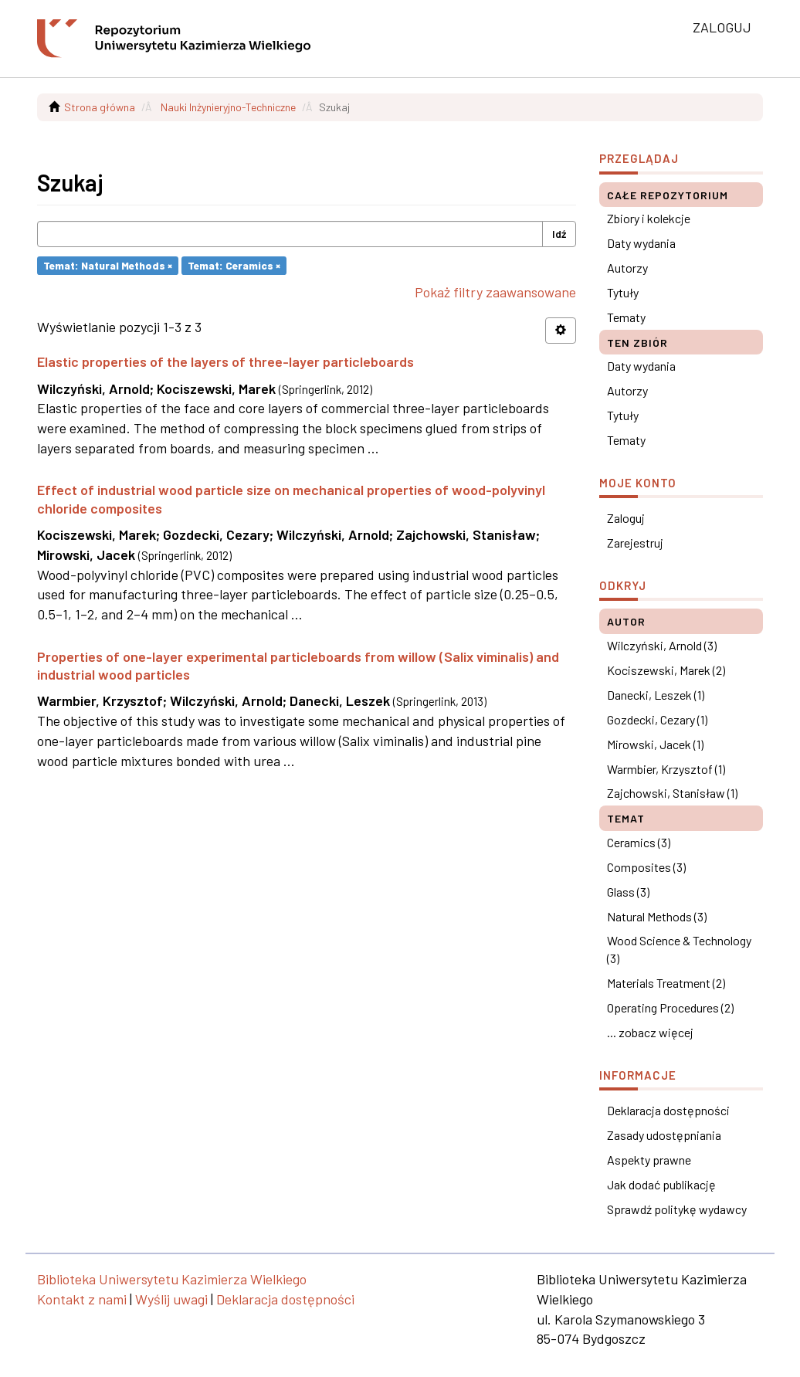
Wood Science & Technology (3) (679, 949)
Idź (559, 233)
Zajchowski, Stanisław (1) (672, 792)
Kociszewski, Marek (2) (666, 670)
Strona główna (99, 107)
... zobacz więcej (650, 1032)
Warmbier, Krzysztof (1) (666, 768)
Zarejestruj (635, 542)
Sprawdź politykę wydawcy (677, 1209)
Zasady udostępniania (664, 1135)
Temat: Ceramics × (234, 265)
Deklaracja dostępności (668, 1110)
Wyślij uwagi (171, 1299)
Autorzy (627, 267)
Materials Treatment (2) (666, 982)
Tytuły (623, 292)
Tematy (626, 317)
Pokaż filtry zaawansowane (495, 291)
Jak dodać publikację (661, 1184)
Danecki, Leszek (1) (655, 694)
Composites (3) (646, 867)
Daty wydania (641, 243)
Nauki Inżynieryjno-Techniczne (228, 107)
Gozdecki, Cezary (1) (657, 719)
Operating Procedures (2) (670, 1007)
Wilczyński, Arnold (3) (662, 645)
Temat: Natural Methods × (107, 265)
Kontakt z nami (82, 1299)
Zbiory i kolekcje (648, 218)
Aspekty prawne (649, 1159)
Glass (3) (628, 891)
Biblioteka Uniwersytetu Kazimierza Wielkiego (172, 1278)
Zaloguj (626, 517)
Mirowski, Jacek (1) (655, 744)
